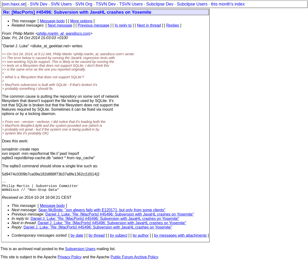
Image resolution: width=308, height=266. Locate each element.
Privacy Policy (70, 260)
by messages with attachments (180, 238)
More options (81, 21)
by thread (97, 238)
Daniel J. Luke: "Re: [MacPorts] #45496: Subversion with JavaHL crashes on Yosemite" (119, 217)
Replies (172, 25)
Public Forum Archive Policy (134, 260)
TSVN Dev (106, 4)
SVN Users (61, 4)
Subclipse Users (192, 4)
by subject (118, 238)
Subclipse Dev (159, 4)
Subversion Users (80, 252)
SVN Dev (38, 4)
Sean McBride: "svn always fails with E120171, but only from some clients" (101, 213)
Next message (60, 25)
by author (141, 238)
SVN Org (83, 4)
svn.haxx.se (14, 4)
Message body (52, 21)
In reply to (123, 25)
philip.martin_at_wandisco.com (64, 33)
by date (77, 238)
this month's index (228, 4)
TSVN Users (131, 4)
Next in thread (149, 25)
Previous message (93, 25)
